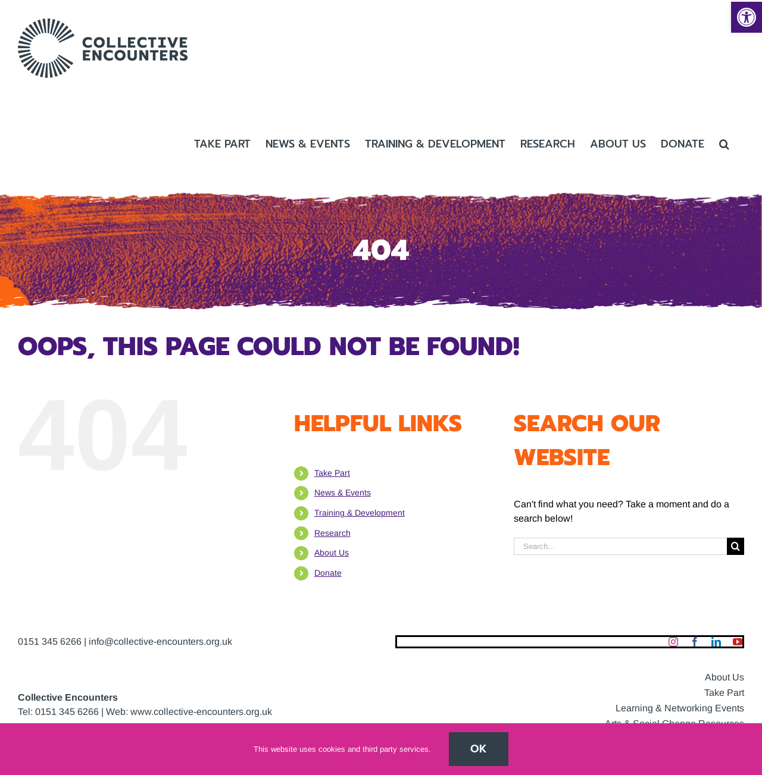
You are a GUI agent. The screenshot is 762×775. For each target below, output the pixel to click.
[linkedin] (716, 642)
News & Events (342, 492)
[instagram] (673, 642)
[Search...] (620, 546)
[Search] (735, 546)
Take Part (332, 473)
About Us (331, 552)
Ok (478, 749)
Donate (328, 573)
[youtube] (737, 642)
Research (332, 533)
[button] (746, 17)
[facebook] (694, 642)
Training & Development (359, 512)
